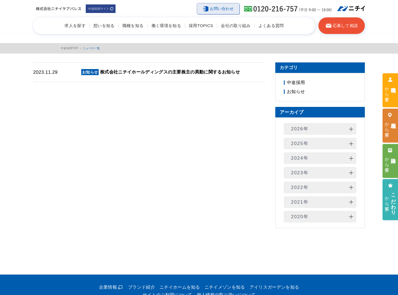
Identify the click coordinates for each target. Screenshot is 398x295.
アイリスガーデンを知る (274, 287)
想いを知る (104, 25)
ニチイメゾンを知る (225, 287)
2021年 (300, 201)
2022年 (300, 187)
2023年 (300, 172)
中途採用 (296, 82)
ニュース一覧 (91, 48)
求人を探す (75, 25)
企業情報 (108, 287)
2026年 (300, 128)
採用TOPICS (201, 25)
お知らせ (296, 91)
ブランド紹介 (141, 287)
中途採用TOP (69, 48)
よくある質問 (271, 25)
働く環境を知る (166, 25)
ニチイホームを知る (179, 287)
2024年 (300, 158)
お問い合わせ (222, 8)
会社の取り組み (235, 25)
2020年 (300, 216)
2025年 (300, 143)
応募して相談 (345, 25)
